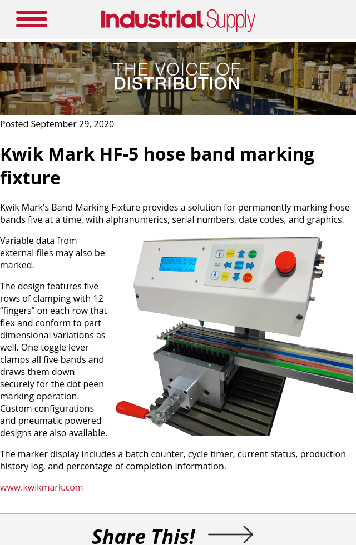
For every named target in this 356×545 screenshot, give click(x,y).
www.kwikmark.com (43, 487)
